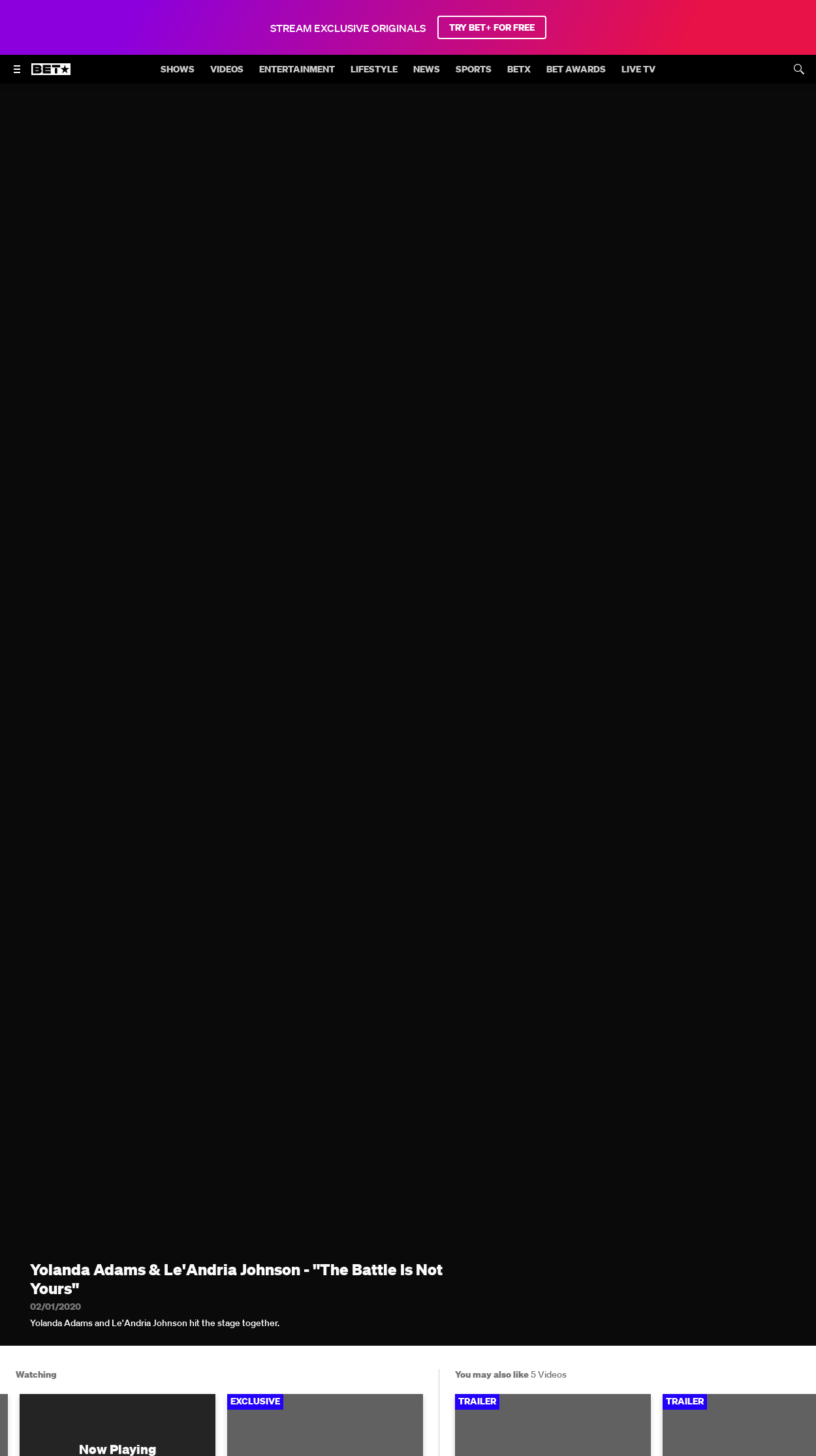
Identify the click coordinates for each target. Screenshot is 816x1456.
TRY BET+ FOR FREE (492, 27)
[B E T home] (51, 75)
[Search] (799, 69)
